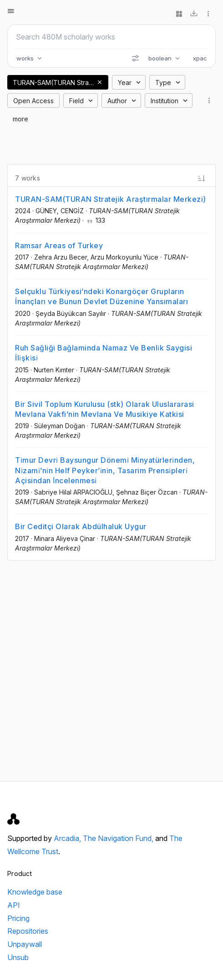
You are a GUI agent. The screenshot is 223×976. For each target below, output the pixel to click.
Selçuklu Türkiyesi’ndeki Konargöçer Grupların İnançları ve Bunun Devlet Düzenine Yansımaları (101, 296)
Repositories (27, 931)
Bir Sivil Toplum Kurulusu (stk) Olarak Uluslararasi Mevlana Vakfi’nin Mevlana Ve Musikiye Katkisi (104, 409)
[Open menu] (11, 11)
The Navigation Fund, (119, 838)
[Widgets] (179, 13)
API (13, 905)
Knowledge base (34, 891)
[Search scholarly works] (111, 37)
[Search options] (135, 58)
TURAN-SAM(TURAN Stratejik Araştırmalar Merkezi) (110, 199)
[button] (99, 82)
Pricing (18, 918)
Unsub (18, 957)
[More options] (208, 13)
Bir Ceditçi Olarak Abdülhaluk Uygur (81, 526)
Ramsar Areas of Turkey (59, 245)
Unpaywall (24, 944)
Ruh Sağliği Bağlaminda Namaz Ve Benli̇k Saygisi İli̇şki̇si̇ (103, 352)
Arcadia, (68, 838)
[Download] (194, 13)
